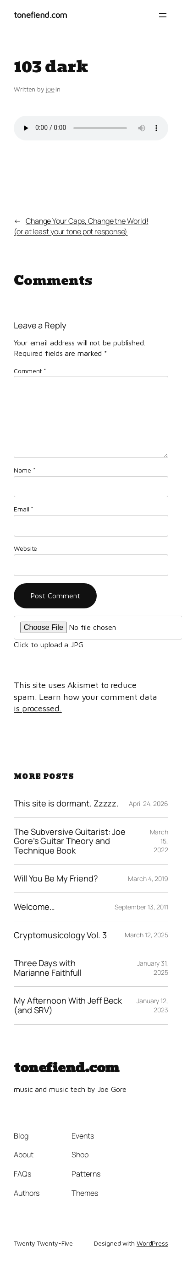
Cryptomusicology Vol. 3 (60, 935)
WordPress (152, 1243)
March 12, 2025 (146, 934)
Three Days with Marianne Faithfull (47, 967)
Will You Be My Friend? (56, 878)
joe (50, 89)
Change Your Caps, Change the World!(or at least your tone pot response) (81, 226)
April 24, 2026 (148, 803)
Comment (30, 371)
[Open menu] (162, 15)
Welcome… (34, 907)
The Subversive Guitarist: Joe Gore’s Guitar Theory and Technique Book (70, 841)
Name (24, 470)
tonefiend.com (40, 15)
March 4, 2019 (148, 878)
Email (23, 509)
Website (25, 548)
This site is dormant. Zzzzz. (66, 803)
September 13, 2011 (141, 907)
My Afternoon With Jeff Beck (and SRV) (68, 1005)
